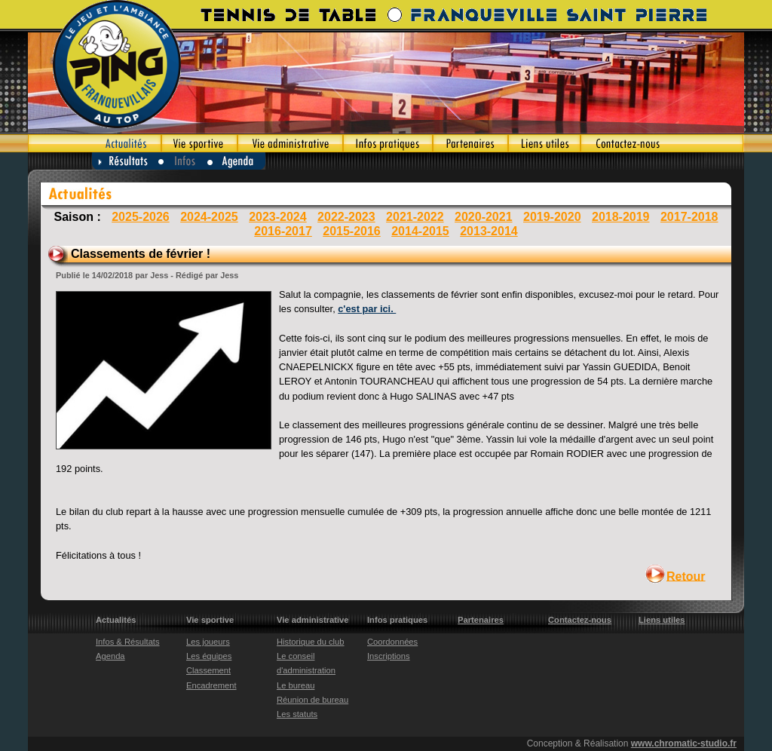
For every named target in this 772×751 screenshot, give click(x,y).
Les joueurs (208, 641)
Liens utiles (544, 143)
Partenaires (470, 143)
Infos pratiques (388, 143)
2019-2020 (552, 216)
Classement (208, 670)
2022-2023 (346, 216)
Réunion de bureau (312, 699)
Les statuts (297, 714)
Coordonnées (392, 641)
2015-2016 (352, 231)
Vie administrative (290, 143)
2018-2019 (621, 216)
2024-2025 (209, 216)
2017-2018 (689, 216)
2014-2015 (420, 231)
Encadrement (211, 685)
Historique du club (311, 641)
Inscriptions (388, 656)
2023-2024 (278, 216)
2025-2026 (141, 216)
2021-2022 (415, 216)
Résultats (125, 161)
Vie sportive (199, 143)
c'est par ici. (367, 308)
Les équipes (208, 656)
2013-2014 (489, 231)
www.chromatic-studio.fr (684, 743)
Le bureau (295, 685)
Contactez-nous (662, 143)
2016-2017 (283, 231)
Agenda (237, 161)
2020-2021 (484, 216)
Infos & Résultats (128, 641)
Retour (686, 575)
